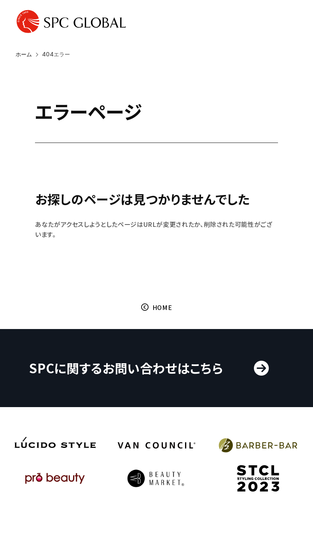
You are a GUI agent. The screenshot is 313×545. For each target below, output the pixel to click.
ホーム (24, 54)
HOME (162, 308)
